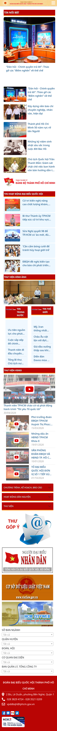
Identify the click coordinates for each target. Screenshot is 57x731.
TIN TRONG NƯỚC (15, 312)
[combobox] (27, 634)
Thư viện (8, 506)
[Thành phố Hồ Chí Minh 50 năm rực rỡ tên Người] (29, 61)
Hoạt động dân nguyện (17, 496)
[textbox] (27, 635)
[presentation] (5, 293)
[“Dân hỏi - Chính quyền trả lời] (18, 61)
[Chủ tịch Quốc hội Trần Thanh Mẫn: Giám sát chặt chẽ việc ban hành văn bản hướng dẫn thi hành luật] (40, 61)
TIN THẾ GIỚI (41, 310)
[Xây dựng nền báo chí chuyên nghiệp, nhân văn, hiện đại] (24, 61)
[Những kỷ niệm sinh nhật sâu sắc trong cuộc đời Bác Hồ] (35, 61)
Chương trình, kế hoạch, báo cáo (23, 487)
